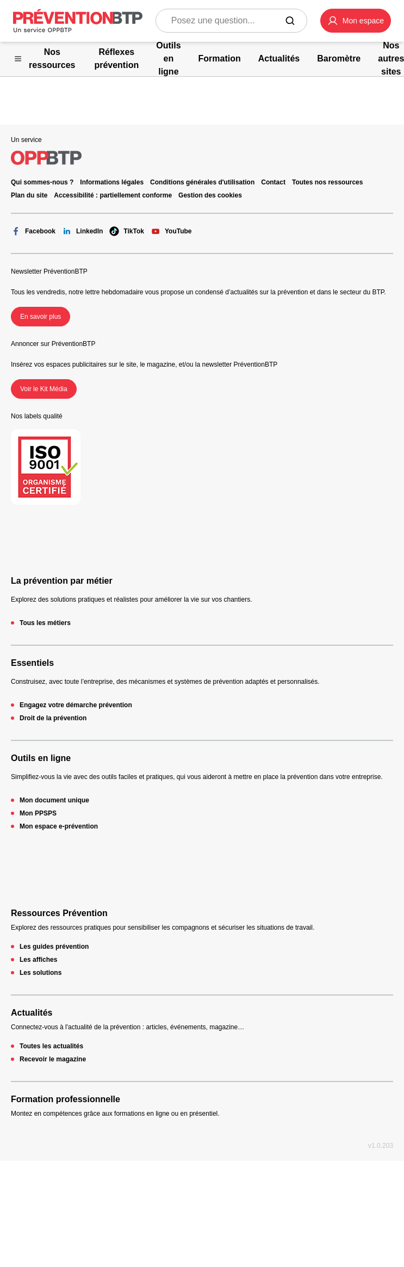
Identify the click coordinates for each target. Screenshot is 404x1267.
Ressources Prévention (59, 913)
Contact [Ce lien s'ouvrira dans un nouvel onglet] (273, 182)
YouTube (171, 231)
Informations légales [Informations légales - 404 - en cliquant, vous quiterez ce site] (112, 182)
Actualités (31, 1012)
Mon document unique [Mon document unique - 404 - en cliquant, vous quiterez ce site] (54, 800)
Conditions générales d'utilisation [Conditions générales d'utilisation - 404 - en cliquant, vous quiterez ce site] (202, 182)
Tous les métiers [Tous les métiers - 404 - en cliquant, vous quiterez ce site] (45, 623)
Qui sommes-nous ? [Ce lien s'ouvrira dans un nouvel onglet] (42, 182)
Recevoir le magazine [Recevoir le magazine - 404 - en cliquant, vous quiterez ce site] (53, 1059)
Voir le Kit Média (43, 389)
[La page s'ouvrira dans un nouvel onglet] (355, 21)
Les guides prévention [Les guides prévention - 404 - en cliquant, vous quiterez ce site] (54, 946)
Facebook (33, 231)
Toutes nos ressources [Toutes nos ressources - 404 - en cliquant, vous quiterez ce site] (327, 182)
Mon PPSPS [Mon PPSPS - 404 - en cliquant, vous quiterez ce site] (38, 813)
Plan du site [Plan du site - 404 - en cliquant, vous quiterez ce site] (29, 195)
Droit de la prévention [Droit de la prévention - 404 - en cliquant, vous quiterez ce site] (53, 718)
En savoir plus (40, 316)
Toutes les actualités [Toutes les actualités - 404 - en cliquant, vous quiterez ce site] (51, 1046)
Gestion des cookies (210, 195)
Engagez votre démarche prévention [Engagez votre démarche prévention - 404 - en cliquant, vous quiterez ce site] (76, 705)
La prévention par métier (62, 580)
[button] (355, 21)
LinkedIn (82, 231)
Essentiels (32, 663)
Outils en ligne (41, 758)
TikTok (126, 231)
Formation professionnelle (65, 1099)
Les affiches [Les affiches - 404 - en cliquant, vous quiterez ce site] (38, 959)
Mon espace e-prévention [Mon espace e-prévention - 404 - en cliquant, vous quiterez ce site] (59, 826)
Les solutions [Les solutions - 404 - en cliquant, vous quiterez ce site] (40, 972)
